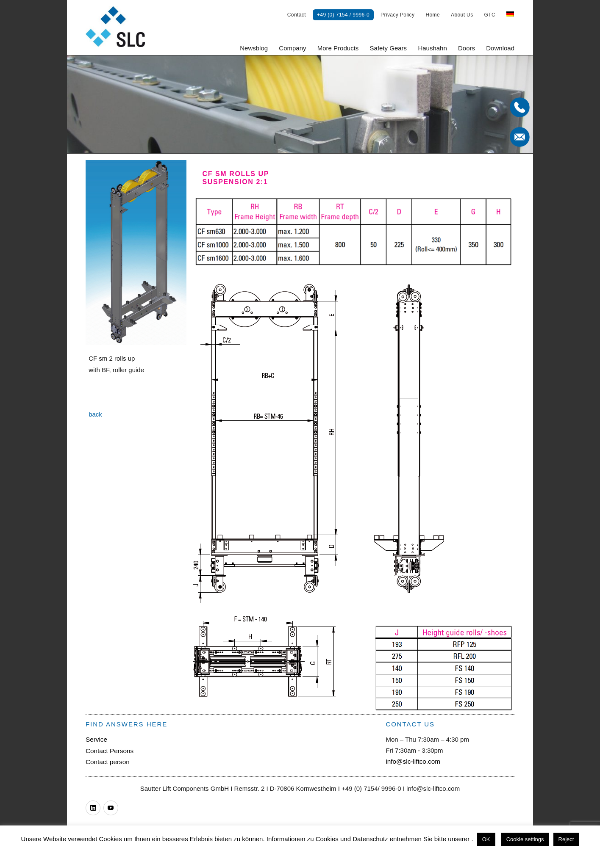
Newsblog (254, 48)
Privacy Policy (397, 15)
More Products (338, 48)
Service (96, 739)
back (95, 414)
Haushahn (432, 48)
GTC (490, 15)
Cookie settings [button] (525, 839)
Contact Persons (109, 750)
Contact (296, 15)
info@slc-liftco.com (412, 761)
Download (500, 48)
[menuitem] (510, 14)
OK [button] (486, 839)
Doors (466, 48)
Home (432, 15)
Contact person (107, 761)
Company (292, 48)
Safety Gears (388, 48)
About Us (462, 15)
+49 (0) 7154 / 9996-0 (343, 15)
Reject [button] (566, 839)
